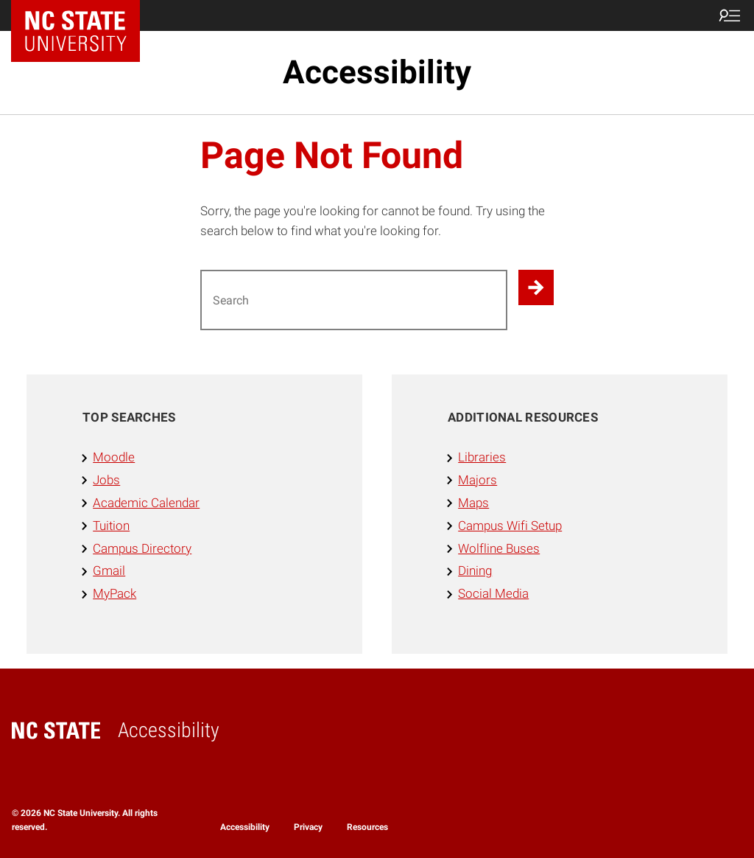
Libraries (482, 457)
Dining (475, 570)
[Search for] (353, 300)
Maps (473, 502)
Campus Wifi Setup (510, 525)
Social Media (493, 593)
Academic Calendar (146, 502)
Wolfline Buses (499, 548)
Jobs (106, 479)
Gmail (109, 570)
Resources (367, 827)
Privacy (308, 827)
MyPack (114, 593)
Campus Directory (142, 548)
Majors (477, 479)
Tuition (111, 525)
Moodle (114, 457)
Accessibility (377, 72)
